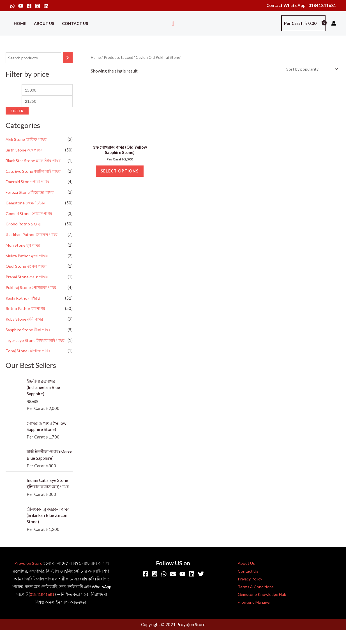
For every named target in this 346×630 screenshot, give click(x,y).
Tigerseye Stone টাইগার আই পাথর (36, 341)
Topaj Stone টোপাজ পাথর (28, 352)
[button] (173, 23)
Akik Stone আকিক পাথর (27, 140)
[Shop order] (310, 69)
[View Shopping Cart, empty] (303, 23)
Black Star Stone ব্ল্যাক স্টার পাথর (34, 162)
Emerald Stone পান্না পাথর (28, 183)
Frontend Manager (252, 602)
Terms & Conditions (252, 587)
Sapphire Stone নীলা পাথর (29, 331)
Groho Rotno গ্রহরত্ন (24, 225)
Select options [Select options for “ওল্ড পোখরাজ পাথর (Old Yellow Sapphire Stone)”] (119, 173)
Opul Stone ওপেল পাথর (27, 267)
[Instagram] (37, 5)
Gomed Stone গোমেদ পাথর (29, 214)
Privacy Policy (247, 579)
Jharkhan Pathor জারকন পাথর (32, 236)
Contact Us (75, 23)
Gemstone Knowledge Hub (259, 594)
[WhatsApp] (12, 5)
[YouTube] (20, 5)
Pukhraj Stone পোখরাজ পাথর (32, 288)
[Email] (173, 574)
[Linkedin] (46, 5)
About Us (44, 23)
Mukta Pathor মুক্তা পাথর (28, 257)
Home (20, 23)
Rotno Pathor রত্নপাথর (26, 309)
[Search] (68, 58)
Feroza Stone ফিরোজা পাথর (30, 193)
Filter (17, 112)
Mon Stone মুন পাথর (23, 246)
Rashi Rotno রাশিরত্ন (24, 299)
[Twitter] (201, 574)
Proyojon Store (28, 563)
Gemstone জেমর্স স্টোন (26, 204)
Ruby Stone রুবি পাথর (25, 320)
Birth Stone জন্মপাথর (24, 151)
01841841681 (42, 594)
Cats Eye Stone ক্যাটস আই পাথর (34, 172)
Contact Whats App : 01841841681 (301, 5)
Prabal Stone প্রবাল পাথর (28, 278)
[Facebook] (29, 5)
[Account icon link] (333, 23)
